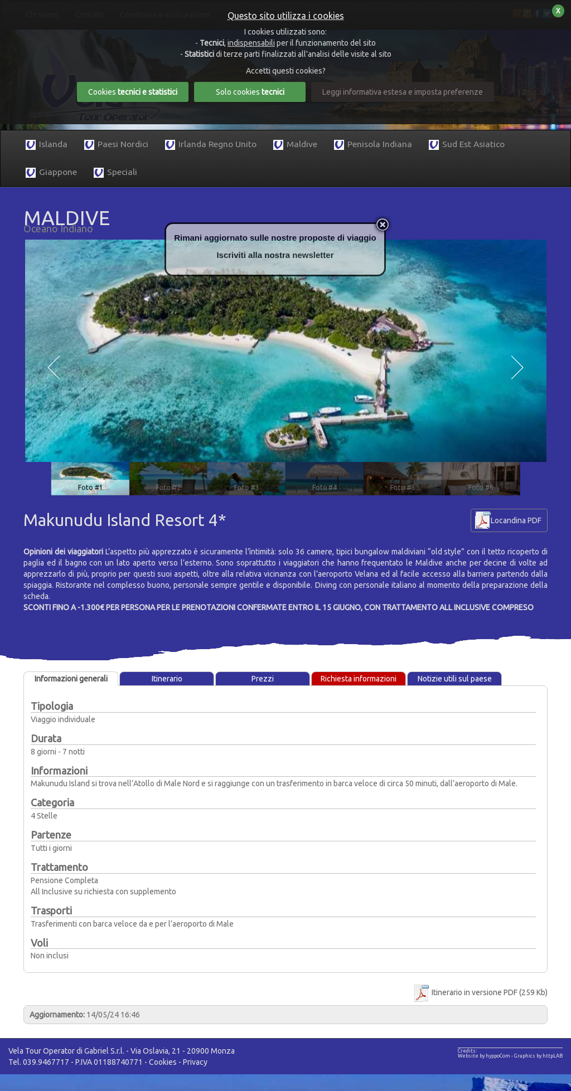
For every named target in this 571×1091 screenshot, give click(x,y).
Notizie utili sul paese (455, 678)
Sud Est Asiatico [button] (467, 144)
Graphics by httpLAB (538, 1056)
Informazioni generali (71, 678)
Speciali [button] (115, 172)
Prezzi (262, 678)
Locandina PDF (516, 520)
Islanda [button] (46, 144)
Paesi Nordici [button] (116, 144)
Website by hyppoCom (484, 1056)
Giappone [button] (51, 172)
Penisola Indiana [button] (373, 144)
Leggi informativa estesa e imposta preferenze (402, 91)
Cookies (163, 1062)
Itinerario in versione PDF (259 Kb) (480, 992)
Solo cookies (250, 91)
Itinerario (167, 678)
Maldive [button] (295, 144)
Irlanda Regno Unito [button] (211, 144)
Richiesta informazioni (358, 678)
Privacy (195, 1062)
